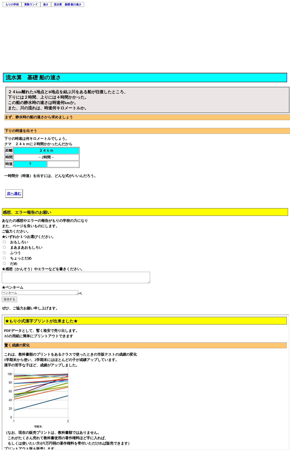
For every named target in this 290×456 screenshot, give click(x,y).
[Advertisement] (145, 39)
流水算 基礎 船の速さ (67, 4)
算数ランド (31, 4)
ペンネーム (44, 295)
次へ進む (14, 193)
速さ (45, 4)
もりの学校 (12, 4)
